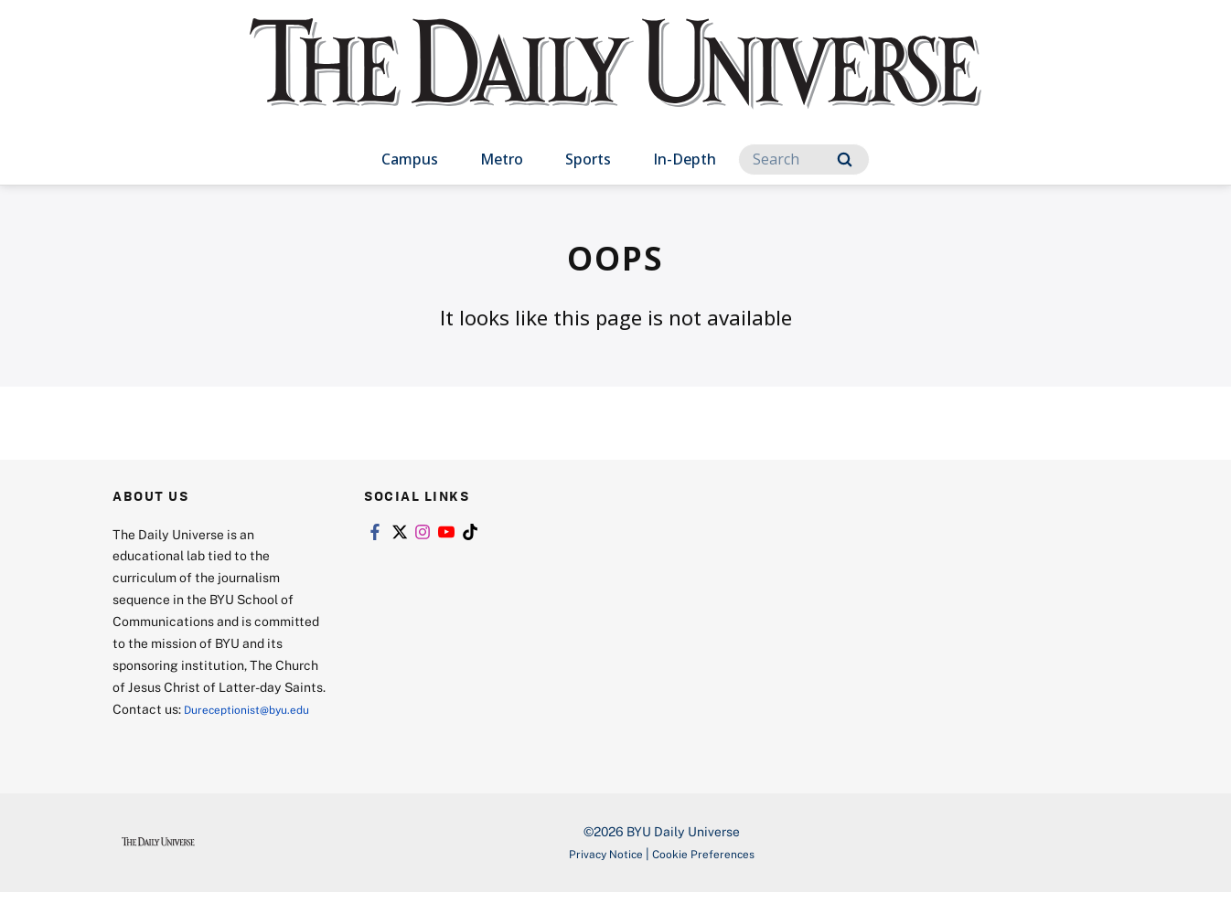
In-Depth (684, 159)
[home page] (615, 81)
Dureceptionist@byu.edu (186, 731)
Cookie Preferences (710, 875)
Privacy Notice (598, 875)
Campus (409, 159)
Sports (588, 159)
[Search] (804, 159)
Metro (501, 159)
